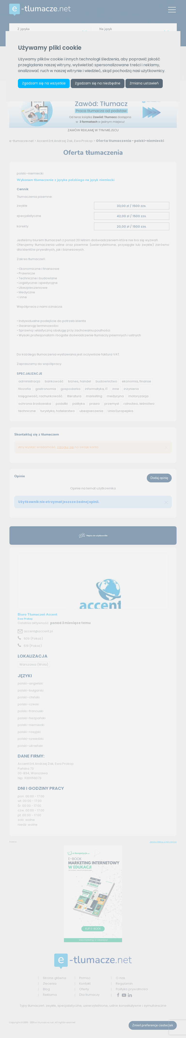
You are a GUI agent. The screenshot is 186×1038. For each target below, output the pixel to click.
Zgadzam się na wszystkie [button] (44, 83)
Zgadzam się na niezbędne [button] (97, 83)
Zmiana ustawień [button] (144, 83)
